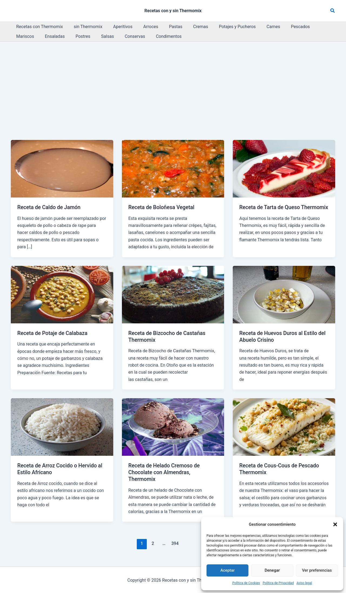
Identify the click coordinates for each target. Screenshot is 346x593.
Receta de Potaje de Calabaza (53, 333)
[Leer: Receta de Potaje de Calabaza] (62, 294)
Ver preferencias (317, 570)
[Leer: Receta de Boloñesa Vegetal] (173, 168)
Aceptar (227, 570)
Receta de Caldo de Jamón (49, 207)
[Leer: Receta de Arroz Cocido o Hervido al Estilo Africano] (62, 426)
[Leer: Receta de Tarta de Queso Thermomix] (284, 168)
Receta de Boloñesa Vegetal (162, 207)
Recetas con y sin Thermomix (172, 10)
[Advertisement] (173, 82)
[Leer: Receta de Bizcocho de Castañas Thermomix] (173, 294)
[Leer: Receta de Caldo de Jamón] (62, 168)
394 (174, 542)
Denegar (272, 570)
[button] (335, 524)
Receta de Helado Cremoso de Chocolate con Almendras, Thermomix (164, 472)
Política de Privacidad (278, 583)
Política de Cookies (246, 583)
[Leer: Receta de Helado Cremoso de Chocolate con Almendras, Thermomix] (173, 426)
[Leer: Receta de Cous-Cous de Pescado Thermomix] (284, 426)
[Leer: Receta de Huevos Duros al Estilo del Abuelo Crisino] (284, 294)
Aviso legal (304, 583)
